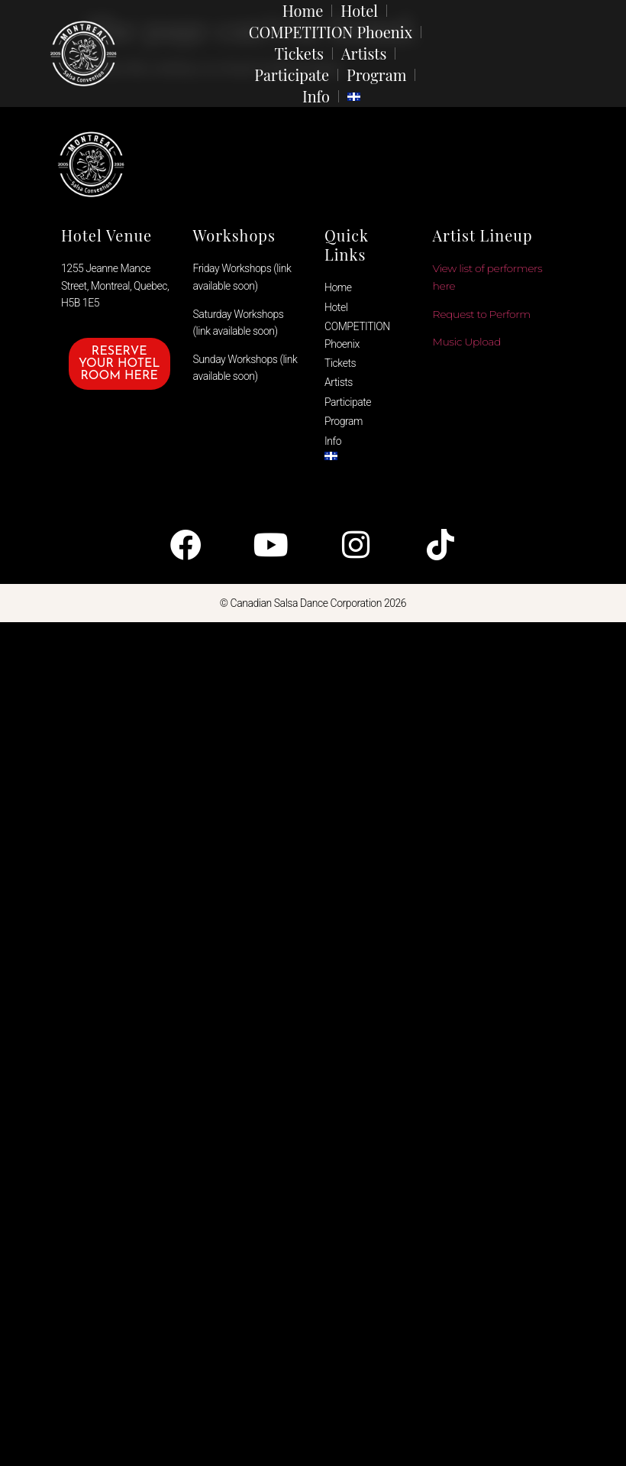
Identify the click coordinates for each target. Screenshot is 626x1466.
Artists (363, 53)
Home (303, 10)
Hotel (359, 10)
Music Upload (467, 342)
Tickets (299, 53)
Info (316, 96)
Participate (291, 74)
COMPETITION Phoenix (330, 31)
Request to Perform (482, 314)
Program (376, 74)
